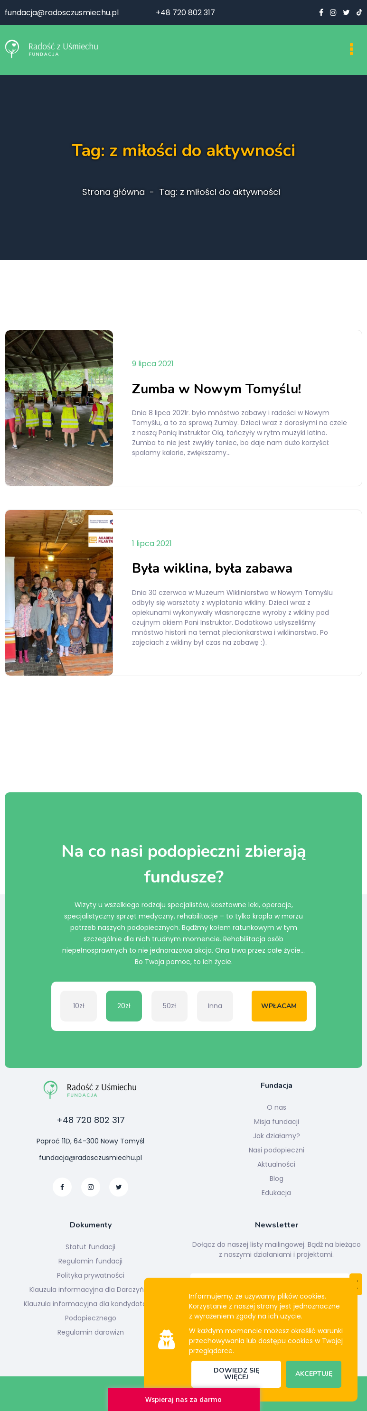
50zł (169, 1006)
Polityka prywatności (90, 1275)
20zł (124, 1006)
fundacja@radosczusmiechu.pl (62, 12)
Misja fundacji (276, 1121)
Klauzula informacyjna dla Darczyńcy (90, 1289)
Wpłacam (279, 1006)
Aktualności (276, 1164)
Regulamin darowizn (90, 1332)
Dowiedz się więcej (236, 1374)
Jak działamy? (276, 1136)
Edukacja (276, 1192)
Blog (276, 1178)
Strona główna (113, 192)
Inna (215, 1006)
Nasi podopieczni (276, 1150)
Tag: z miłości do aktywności (219, 192)
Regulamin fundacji (90, 1261)
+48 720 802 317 (185, 12)
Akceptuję (313, 1373)
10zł (79, 1006)
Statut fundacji (90, 1247)
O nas (276, 1107)
